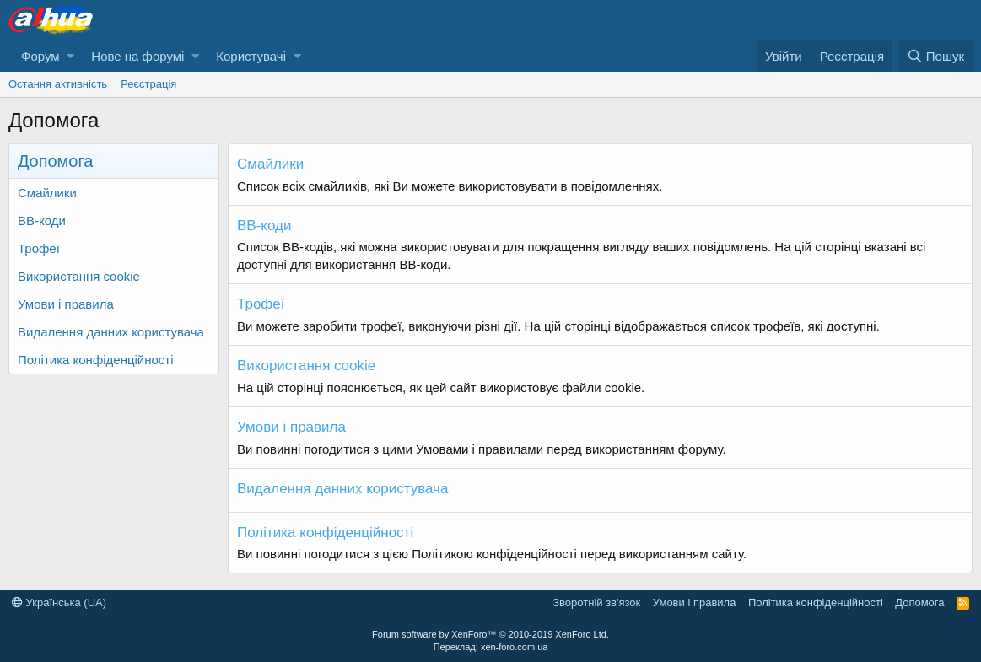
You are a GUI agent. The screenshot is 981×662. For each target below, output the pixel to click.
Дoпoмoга (919, 602)
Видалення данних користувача (111, 332)
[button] (70, 56)
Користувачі (251, 56)
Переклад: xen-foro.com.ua (491, 647)
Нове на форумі (137, 56)
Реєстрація (148, 84)
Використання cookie (79, 276)
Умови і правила (66, 304)
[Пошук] (936, 56)
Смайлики (47, 193)
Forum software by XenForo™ (490, 634)
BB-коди (42, 220)
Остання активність (57, 84)
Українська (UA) (59, 602)
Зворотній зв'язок (596, 602)
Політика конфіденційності (96, 360)
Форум (40, 56)
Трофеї (39, 248)
